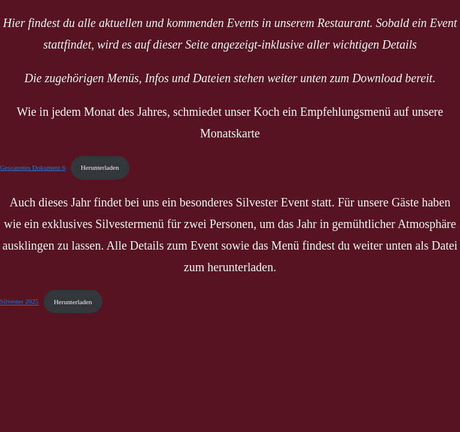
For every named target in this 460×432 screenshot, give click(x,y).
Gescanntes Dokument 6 (32, 167)
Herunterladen (100, 167)
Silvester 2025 (19, 301)
